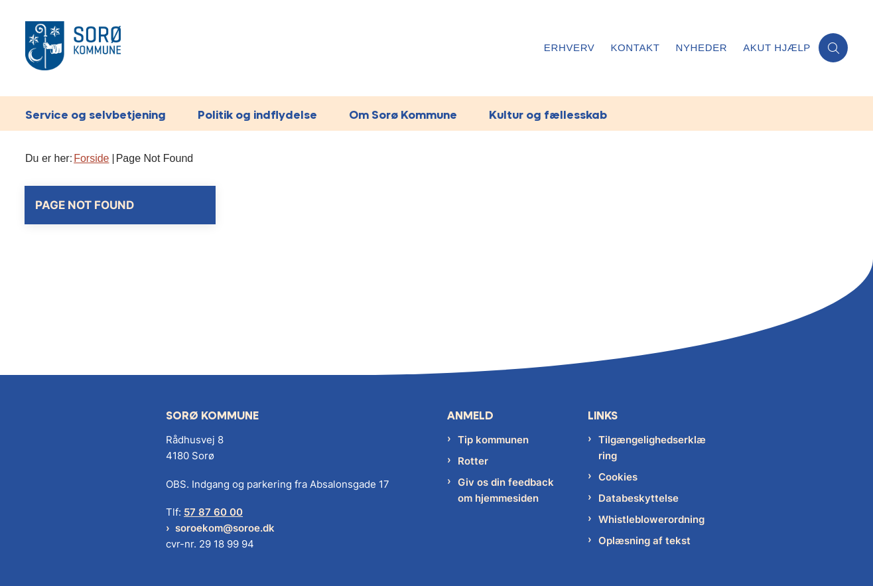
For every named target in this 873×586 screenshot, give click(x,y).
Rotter (473, 461)
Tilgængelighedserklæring (652, 447)
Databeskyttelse (638, 498)
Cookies (618, 477)
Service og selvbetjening (95, 114)
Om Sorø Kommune (403, 114)
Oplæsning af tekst (644, 540)
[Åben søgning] (833, 47)
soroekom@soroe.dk (225, 528)
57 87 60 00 (213, 512)
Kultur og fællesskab (548, 114)
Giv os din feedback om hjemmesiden (506, 490)
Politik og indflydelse (257, 114)
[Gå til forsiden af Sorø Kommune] (73, 48)
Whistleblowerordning (651, 519)
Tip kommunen (493, 439)
